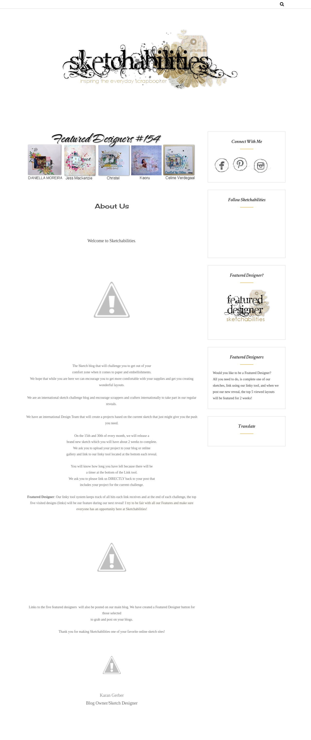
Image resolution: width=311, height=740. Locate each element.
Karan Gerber (112, 695)
